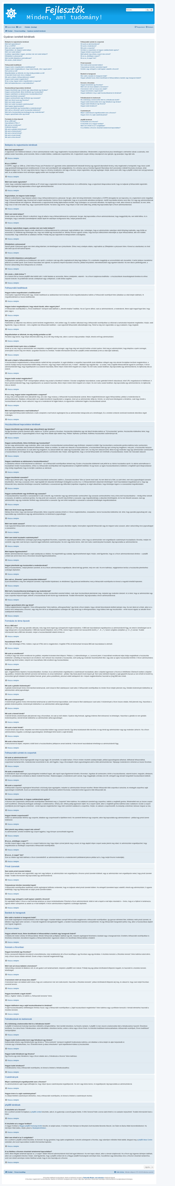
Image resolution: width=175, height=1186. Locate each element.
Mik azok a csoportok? (88, 48)
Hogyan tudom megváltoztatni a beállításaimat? (20, 67)
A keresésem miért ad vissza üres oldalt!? (94, 89)
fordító (40, 1126)
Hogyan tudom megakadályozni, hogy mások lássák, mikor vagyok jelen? (28, 69)
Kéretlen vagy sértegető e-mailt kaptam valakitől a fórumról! (100, 69)
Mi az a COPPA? (10, 46)
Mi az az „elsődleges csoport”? (90, 56)
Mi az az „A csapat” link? (88, 58)
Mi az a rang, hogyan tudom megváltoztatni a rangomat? (23, 81)
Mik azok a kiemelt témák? (13, 133)
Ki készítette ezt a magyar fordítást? (92, 123)
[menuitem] (18, 27)
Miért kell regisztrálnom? (13, 44)
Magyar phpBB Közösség (28, 1126)
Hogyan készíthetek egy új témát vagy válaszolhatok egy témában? (26, 90)
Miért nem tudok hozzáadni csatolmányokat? (19, 104)
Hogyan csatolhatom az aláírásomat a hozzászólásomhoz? (24, 94)
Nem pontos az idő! (11, 71)
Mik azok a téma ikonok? (13, 137)
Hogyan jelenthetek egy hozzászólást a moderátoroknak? (23, 108)
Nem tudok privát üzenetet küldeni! (92, 65)
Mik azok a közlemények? (13, 131)
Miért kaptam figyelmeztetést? (14, 106)
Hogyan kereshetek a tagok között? (92, 91)
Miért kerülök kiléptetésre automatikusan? (18, 58)
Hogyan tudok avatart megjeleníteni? (16, 79)
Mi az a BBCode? (10, 121)
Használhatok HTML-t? (12, 123)
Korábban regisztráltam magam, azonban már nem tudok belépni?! (26, 54)
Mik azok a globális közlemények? (16, 129)
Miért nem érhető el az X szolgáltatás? (93, 125)
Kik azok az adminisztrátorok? (90, 44)
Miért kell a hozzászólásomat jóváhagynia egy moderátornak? (24, 112)
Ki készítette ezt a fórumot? (89, 121)
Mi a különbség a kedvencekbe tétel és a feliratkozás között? (100, 100)
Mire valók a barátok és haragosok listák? (94, 76)
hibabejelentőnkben (39, 1128)
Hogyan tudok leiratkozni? (89, 106)
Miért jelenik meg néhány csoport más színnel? (96, 54)
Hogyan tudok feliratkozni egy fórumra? (93, 104)
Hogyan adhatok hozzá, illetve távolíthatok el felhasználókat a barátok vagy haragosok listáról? (111, 78)
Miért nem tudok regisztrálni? (14, 48)
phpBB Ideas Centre (145, 1140)
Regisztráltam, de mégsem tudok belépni (18, 50)
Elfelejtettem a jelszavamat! (14, 56)
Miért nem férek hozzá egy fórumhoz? (17, 100)
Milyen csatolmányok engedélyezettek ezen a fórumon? (98, 112)
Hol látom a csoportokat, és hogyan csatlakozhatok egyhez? (100, 50)
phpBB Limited (36, 1112)
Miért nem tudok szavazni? (13, 102)
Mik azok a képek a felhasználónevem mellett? (20, 77)
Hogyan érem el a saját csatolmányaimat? (94, 115)
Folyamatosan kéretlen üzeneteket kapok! (94, 67)
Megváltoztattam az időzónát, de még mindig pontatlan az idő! (25, 73)
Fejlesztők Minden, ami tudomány (93, 1177)
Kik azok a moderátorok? (89, 46)
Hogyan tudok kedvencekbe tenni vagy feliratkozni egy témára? (101, 102)
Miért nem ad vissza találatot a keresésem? (94, 87)
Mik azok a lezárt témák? (13, 135)
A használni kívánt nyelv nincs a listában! (18, 75)
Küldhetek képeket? (11, 127)
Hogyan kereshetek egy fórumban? (92, 85)
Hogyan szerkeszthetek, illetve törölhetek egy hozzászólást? (24, 92)
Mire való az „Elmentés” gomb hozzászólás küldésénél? (22, 110)
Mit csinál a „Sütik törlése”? (13, 60)
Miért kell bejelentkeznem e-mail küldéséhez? (19, 83)
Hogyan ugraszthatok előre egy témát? (17, 114)
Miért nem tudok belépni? (13, 52)
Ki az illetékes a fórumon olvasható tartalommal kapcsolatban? (101, 128)
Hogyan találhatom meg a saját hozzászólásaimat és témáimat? (101, 93)
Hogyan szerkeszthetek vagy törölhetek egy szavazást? (22, 98)
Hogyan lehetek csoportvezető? (91, 52)
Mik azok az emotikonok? (13, 125)
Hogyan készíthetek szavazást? (15, 96)
